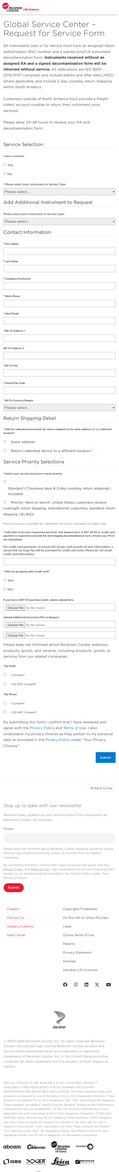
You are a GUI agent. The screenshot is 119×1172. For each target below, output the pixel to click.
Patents (69, 944)
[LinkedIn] (86, 986)
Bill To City (11, 365)
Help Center (16, 935)
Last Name (11, 261)
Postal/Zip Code (15, 383)
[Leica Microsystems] (60, 1163)
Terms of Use (74, 728)
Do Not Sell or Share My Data (85, 917)
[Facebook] (65, 986)
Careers (13, 909)
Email (9, 829)
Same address (22, 442)
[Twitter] (97, 986)
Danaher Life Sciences (80, 970)
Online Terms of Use (78, 935)
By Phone (11, 694)
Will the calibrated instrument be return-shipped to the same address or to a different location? (57, 431)
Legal (67, 926)
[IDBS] (12, 1162)
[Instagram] (76, 986)
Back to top (101, 788)
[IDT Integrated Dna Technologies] (36, 1163)
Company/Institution (18, 278)
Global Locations (20, 926)
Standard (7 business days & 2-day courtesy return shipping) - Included (60, 491)
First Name (12, 243)
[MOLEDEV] (85, 1162)
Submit (13, 887)
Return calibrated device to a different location (51, 451)
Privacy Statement (77, 952)
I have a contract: (14, 156)
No (9, 174)
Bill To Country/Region (19, 400)
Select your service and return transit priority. (34, 473)
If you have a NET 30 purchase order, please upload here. (38, 599)
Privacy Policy (42, 728)
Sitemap (69, 961)
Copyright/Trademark (80, 909)
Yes (10, 165)
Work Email (12, 313)
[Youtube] (108, 986)
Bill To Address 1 (15, 330)
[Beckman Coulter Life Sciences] (60, 1148)
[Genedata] (85, 1147)
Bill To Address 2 (13, 348)
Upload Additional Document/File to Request (31, 617)
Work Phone (12, 296)
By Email (10, 666)
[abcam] (12, 1147)
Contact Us (15, 917)
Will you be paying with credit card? (27, 571)
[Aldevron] (36, 1147)
